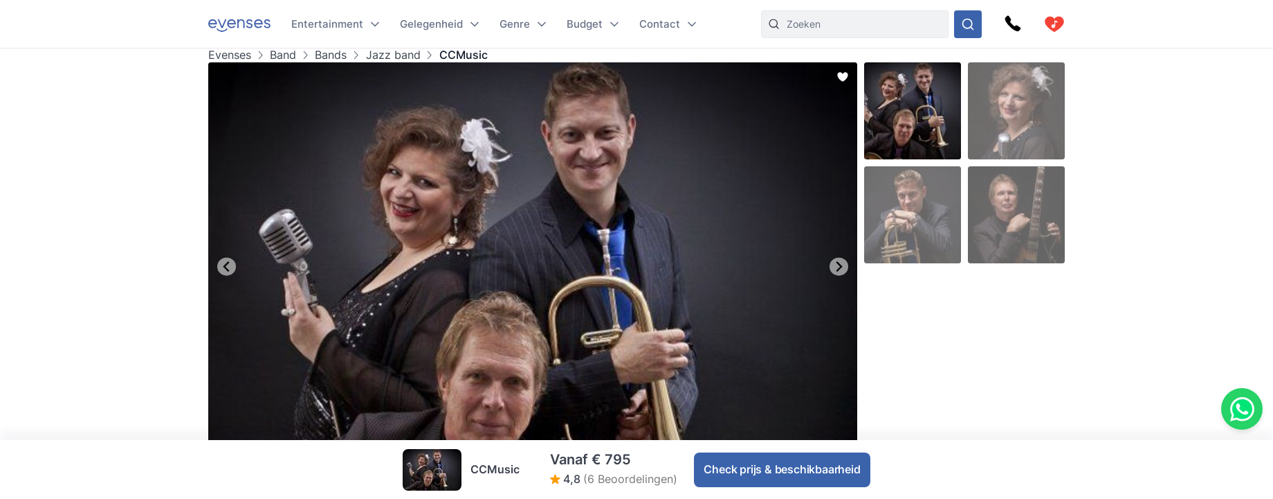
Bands (331, 55)
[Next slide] (839, 266)
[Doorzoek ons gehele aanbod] (968, 24)
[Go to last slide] (226, 266)
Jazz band (393, 55)
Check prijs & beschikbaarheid (782, 469)
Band (283, 55)
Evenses (229, 55)
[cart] (1054, 24)
